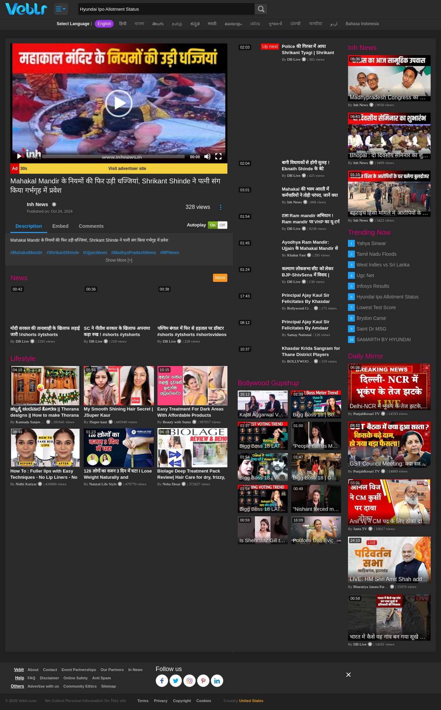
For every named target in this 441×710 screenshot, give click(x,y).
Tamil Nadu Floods (377, 254)
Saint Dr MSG (371, 329)
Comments (91, 226)
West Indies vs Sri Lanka (383, 264)
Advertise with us (43, 686)
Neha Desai (171, 484)
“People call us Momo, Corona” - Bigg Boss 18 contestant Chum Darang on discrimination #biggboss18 (316, 446)
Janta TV (360, 529)
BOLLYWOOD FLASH (305, 361)
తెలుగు (158, 23)
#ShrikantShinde (63, 252)
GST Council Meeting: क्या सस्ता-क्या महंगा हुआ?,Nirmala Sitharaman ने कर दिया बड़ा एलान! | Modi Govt (389, 464)
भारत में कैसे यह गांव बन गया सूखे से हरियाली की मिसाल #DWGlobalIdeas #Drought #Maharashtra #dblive (389, 637)
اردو (333, 23)
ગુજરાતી (275, 23)
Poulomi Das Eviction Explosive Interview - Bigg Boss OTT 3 (316, 540)
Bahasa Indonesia (362, 23)
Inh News (37, 204)
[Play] (19, 156)
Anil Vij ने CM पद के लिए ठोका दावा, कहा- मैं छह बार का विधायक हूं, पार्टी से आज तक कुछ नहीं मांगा (389, 521)
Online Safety (75, 678)
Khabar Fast (296, 255)
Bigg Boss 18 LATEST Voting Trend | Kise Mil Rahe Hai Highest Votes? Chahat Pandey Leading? (262, 446)
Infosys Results (373, 286)
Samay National (299, 335)
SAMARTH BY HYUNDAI (384, 339)
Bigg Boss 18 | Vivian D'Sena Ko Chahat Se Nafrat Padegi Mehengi (262, 477)
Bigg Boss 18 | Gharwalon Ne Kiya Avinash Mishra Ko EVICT (316, 477)
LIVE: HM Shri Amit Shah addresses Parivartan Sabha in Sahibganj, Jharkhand (389, 579)
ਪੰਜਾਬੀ (295, 23)
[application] (118, 103)
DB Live (22, 341)
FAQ (31, 678)
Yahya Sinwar (371, 243)
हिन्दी (122, 23)
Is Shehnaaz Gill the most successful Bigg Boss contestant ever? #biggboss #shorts (262, 540)
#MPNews (169, 252)
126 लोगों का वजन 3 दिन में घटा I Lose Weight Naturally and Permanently (118, 477)
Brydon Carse (371, 318)
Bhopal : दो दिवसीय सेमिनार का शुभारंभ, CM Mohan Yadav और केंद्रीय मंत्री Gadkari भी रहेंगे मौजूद (389, 155)
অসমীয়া (315, 23)
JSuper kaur (98, 422)
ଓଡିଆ (255, 23)
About (33, 670)
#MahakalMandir (26, 252)
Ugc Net (365, 275)
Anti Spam (101, 678)
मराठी (212, 23)
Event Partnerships (79, 670)
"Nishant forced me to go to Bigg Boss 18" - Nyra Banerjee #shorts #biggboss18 (316, 509)
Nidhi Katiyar (26, 484)
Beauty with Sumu (177, 422)
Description (29, 226)
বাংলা (139, 23)
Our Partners (112, 670)
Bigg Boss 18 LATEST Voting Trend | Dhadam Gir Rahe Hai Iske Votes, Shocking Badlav (262, 509)
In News (135, 670)
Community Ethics (80, 686)
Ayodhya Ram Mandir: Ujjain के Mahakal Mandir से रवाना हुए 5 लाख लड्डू (310, 248)
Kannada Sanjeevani (31, 422)
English (104, 23)
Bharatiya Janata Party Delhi (375, 587)
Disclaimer (49, 678)
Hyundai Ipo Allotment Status (388, 297)
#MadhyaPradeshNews (133, 252)
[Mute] (207, 156)
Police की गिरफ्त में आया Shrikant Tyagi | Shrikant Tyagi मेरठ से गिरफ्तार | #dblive (310, 52)
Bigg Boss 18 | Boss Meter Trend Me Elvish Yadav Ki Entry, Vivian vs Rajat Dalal (316, 414)
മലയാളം (233, 23)
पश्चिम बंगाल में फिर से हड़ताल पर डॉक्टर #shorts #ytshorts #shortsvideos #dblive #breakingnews (192, 334)
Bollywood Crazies (302, 308)
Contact (50, 670)
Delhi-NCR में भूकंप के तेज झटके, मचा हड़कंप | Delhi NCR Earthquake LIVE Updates (389, 406)
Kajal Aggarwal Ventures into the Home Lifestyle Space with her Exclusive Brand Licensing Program (262, 414)
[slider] (113, 156)
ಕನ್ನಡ (195, 23)
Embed (60, 226)
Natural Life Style (102, 484)
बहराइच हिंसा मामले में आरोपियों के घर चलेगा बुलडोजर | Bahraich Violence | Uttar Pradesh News (389, 213)
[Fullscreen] (218, 156)
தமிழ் (177, 23)
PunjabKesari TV (366, 414)
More (220, 277)
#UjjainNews (95, 252)
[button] (119, 103)
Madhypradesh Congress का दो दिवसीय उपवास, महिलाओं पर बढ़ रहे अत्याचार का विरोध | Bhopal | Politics (389, 97)
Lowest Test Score (376, 307)
